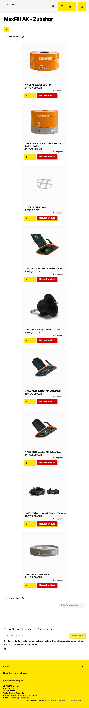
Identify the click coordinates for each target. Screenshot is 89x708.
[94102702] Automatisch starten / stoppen (45, 513)
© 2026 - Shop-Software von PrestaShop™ (65, 700)
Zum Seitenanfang (72, 605)
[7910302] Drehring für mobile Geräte (42, 330)
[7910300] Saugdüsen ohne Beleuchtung (43, 268)
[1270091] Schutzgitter (35, 207)
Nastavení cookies (35, 700)
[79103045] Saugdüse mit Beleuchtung (42, 452)
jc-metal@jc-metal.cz (19, 698)
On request (58, 90)
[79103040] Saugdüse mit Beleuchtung (42, 391)
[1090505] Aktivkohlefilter (37, 574)
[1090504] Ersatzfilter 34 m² (38, 85)
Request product (47, 95)
